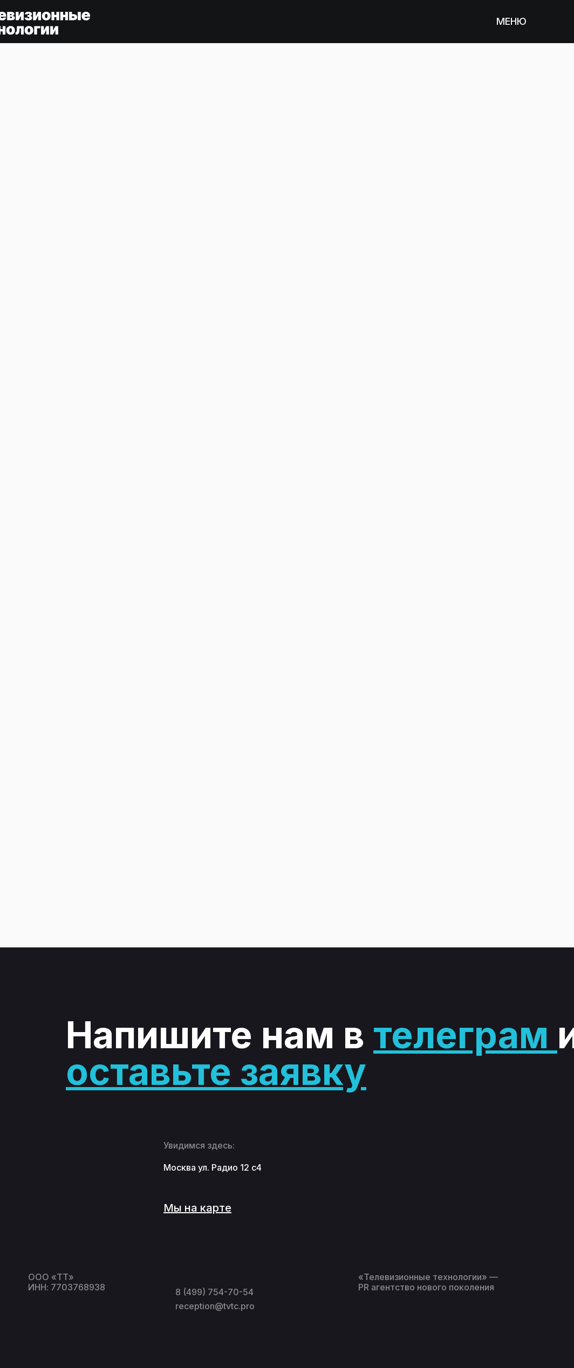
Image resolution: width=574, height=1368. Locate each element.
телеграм (461, 1035)
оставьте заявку (216, 1071)
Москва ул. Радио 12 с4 (212, 1167)
